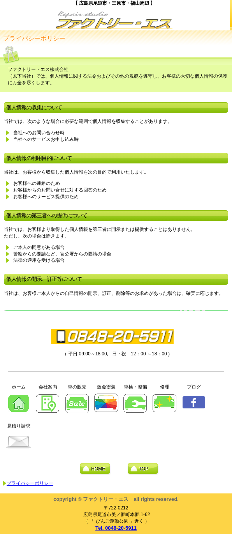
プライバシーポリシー (30, 483)
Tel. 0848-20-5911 (116, 528)
